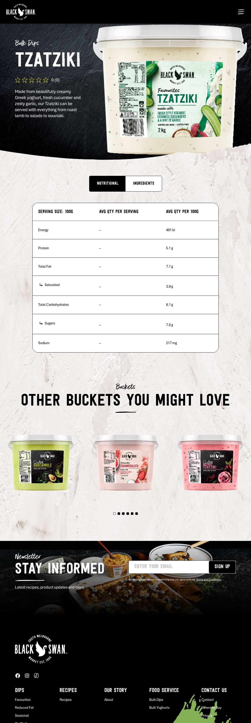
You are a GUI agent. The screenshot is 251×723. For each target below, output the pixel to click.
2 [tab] (119, 513)
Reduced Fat (24, 707)
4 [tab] (127, 513)
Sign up (222, 567)
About (108, 699)
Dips (19, 690)
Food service (164, 690)
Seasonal (22, 715)
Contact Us (214, 690)
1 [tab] (114, 513)
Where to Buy (211, 707)
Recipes (68, 690)
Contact (207, 699)
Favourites (23, 699)
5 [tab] (132, 513)
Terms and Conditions (208, 579)
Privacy (206, 715)
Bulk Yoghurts (159, 707)
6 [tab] (136, 513)
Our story (115, 690)
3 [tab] (123, 513)
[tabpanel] (125, 459)
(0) (57, 80)
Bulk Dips (156, 699)
